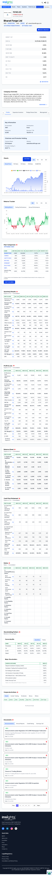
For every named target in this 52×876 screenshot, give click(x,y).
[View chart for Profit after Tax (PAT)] (13, 424)
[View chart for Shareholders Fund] (13, 462)
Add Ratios (44, 81)
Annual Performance (34, 207)
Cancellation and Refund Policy (10, 861)
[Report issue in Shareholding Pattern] (19, 632)
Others (36, 696)
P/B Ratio (30, 164)
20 (34, 805)
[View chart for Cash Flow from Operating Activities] (13, 508)
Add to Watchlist (43, 29)
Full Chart (26, 158)
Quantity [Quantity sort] (22, 699)
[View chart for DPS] (13, 436)
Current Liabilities (8, 476)
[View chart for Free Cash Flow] (13, 549)
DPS (6, 436)
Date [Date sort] (17, 699)
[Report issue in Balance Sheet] (15, 450)
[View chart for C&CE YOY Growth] (13, 545)
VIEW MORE (43, 104)
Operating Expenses (7, 307)
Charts (13, 7)
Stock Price (8, 164)
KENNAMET (7, 263)
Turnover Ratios (7, 622)
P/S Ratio (23, 164)
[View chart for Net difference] (13, 537)
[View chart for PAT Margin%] (13, 354)
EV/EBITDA (38, 164)
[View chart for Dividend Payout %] (13, 439)
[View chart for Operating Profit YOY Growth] (13, 316)
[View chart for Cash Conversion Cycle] (13, 589)
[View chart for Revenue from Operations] (13, 299)
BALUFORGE (7, 265)
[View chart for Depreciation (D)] (13, 336)
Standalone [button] (47, 7)
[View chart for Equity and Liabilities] (13, 457)
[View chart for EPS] (13, 356)
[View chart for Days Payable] (13, 584)
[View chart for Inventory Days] (13, 580)
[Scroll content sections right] (48, 112)
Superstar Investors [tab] (18, 112)
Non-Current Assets (7, 483)
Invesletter (4, 840)
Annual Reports (20, 723)
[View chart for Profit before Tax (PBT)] (13, 417)
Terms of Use (5, 856)
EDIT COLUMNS (9, 282)
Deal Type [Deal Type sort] (44, 699)
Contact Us (4, 849)
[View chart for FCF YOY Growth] (13, 553)
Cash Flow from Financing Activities (8, 522)
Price (3, 842)
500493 (22, 23)
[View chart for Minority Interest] (13, 467)
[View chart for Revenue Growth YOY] (13, 380)
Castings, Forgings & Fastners (12, 25)
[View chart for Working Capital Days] (13, 594)
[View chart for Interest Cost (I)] (13, 332)
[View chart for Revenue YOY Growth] (13, 303)
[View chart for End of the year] (13, 541)
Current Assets (8, 488)
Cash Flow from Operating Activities (8, 508)
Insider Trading (15, 696)
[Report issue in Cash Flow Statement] (19, 499)
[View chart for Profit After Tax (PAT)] (13, 346)
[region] (26, 263)
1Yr (38, 159)
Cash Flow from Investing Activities (8, 515)
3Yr (42, 159)
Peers (18, 7)
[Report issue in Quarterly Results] (17, 292)
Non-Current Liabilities (7, 472)
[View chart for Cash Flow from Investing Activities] (13, 515)
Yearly (44, 639)
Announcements (9, 723)
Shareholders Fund (9, 462)
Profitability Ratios (8, 602)
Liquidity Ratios (7, 598)
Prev (13, 805)
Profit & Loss (32, 7)
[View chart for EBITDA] (13, 325)
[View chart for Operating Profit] (13, 311)
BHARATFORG (6, 7)
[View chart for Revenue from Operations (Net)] (13, 375)
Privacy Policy (5, 858)
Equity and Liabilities (8, 457)
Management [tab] (43, 112)
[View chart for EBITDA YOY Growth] (13, 328)
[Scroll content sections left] (3, 112)
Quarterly (37, 639)
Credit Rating (30, 723)
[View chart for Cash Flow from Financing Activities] (13, 522)
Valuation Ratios (7, 610)
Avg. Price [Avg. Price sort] (29, 699)
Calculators (4, 844)
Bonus (30, 696)
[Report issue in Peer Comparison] (17, 245)
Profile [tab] (8, 112)
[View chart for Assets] (13, 479)
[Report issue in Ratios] (9, 563)
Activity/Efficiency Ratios (9, 572)
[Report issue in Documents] (13, 720)
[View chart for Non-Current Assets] (13, 483)
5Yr (46, 159)
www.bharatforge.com (33, 23)
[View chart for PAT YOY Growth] (13, 350)
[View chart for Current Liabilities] (13, 476)
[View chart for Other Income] (13, 322)
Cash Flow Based (8, 614)
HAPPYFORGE (7, 258)
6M (34, 159)
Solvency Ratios (7, 606)
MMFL (5, 268)
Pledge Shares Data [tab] (31, 112)
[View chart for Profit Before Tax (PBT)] (13, 340)
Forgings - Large (27, 25)
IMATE (3, 836)
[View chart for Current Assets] (13, 488)
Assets (7, 479)
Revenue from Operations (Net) (7, 375)
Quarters (24, 7)
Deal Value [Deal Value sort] (37, 699)
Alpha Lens (4, 838)
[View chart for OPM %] (13, 320)
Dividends (24, 696)
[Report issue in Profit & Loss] (14, 366)
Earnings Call (39, 723)
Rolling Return (9, 207)
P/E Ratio (15, 164)
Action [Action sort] (12, 699)
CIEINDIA (6, 255)
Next (38, 805)
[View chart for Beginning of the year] (13, 533)
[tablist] (26, 112)
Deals (6, 696)
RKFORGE (6, 260)
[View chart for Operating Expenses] (13, 307)
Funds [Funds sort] (6, 699)
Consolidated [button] (40, 7)
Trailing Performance (20, 207)
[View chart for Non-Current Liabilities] (13, 471)
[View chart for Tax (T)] (13, 343)
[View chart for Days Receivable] (13, 576)
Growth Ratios (7, 618)
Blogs (3, 846)
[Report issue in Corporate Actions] (17, 692)
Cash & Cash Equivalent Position (8, 528)
